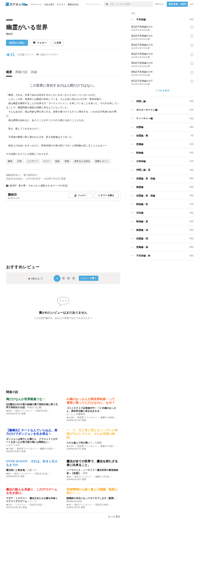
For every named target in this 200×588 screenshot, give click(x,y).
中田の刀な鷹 (34, 407)
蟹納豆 (9, 34)
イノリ (33, 501)
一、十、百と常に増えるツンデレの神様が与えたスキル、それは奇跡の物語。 (92, 434)
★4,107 (70, 446)
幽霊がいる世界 (27, 27)
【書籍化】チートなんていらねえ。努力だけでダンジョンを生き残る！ (31, 432)
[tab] (10, 73)
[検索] (107, 4)
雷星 (85, 473)
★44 (68, 477)
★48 (68, 505)
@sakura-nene (74, 501)
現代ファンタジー (24, 411)
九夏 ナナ (32, 470)
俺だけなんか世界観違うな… (25, 399)
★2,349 (70, 417)
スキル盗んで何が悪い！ (79, 442)
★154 (9, 505)
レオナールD (12, 445)
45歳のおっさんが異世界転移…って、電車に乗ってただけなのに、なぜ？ (92, 400)
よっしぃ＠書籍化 (75, 414)
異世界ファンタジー (87, 417)
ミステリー (20, 505)
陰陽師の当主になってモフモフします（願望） (91, 498)
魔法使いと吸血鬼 (15, 470)
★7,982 (10, 449)
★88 (8, 474)
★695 (9, 411)
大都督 (98, 442)
